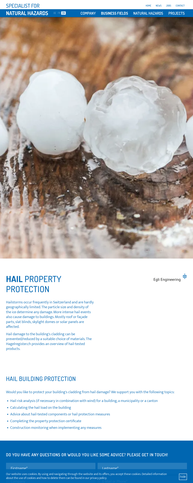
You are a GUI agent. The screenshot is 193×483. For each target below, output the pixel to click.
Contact (180, 5)
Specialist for (23, 5)
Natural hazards (148, 13)
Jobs (168, 5)
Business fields (114, 13)
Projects (176, 13)
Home (148, 5)
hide (183, 477)
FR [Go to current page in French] (59, 12)
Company (88, 13)
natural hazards (27, 13)
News (158, 5)
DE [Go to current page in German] (55, 12)
